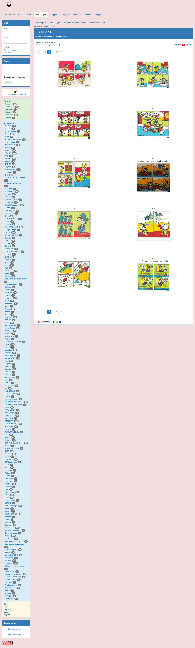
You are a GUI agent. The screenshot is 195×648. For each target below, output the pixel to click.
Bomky (10, 197)
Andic (10, 148)
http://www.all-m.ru (16, 634)
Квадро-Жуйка (13, 550)
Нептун (10, 560)
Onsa (9, 407)
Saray (9, 446)
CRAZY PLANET (14, 227)
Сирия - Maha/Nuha (15, 577)
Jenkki (10, 309)
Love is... (11, 350)
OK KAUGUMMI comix (16, 402)
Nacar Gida (11, 385)
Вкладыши (12, 107)
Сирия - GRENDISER (15, 574)
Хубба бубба (12, 588)
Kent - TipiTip (12, 325)
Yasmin (10, 517)
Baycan (10, 167)
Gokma (10, 287)
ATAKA (10, 161)
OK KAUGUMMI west (15, 405)
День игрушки (13, 533)
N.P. (9, 380)
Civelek (10, 224)
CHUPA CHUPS (13, 219)
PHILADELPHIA (13, 424)
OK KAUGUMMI (13, 399)
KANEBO (11, 317)
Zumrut (10, 522)
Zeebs (9, 520)
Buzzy (10, 208)
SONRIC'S (11, 459)
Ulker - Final (12, 500)
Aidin (9, 134)
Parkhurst (11, 418)
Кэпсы (10, 552)
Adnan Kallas (12, 131)
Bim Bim (10, 189)
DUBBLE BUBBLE (14, 251)
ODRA (9, 396)
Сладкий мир (13, 580)
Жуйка (10, 536)
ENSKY (10, 260)
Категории (41, 23)
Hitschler (11, 298)
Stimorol (10, 470)
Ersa (9, 265)
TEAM (9, 476)
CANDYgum (12, 211)
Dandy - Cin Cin (13, 235)
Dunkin (10, 254)
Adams (10, 128)
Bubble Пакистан (14, 205)
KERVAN (10, 331)
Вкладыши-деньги (15, 530)
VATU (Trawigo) (13, 506)
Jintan (9, 312)
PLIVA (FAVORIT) (14, 432)
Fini (9, 268)
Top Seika (11, 478)
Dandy (10, 232)
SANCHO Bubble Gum (16, 443)
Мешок (7, 612)
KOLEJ (10, 334)
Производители (97, 23)
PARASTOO (12, 413)
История (11, 104)
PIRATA (10, 429)
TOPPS (10, 484)
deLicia (10, 238)
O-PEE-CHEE (12, 394)
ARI (9, 156)
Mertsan (10, 369)
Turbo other (12, 492)
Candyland (11, 213)
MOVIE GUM (12, 377)
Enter (9, 263)
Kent (9, 323)
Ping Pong (11, 426)
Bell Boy (10, 172)
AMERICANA (12, 145)
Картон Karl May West (16, 541)
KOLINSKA (11, 336)
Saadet (10, 437)
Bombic (10, 194)
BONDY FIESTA (13, 200)
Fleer (9, 273)
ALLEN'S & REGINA (15, 139)
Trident (10, 487)
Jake (9, 306)
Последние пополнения (75, 23)
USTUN (10, 503)
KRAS (9, 339)
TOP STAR (11, 481)
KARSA (10, 320)
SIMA (9, 451)
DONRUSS (11, 249)
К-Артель (11, 539)
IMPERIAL (11, 303)
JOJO (9, 314)
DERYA (10, 241)
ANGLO (10, 150)
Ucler (9, 495)
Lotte (9, 347)
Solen (9, 457)
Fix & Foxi (11, 271)
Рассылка (11, 115)
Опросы (7, 609)
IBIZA (9, 301)
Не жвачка (11, 599)
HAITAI (10, 295)
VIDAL (10, 511)
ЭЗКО (9, 590)
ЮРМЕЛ (10, 596)
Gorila (9, 290)
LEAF (10, 345)
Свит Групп (12, 571)
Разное (10, 118)
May (9, 361)
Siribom (10, 454)
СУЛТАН (10, 582)
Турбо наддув (13, 585)
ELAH (9, 257)
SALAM (10, 440)
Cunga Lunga (12, 230)
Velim (9, 508)
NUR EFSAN (12, 391)
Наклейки (11, 109)
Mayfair (10, 364)
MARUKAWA (12, 358)
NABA (9, 383)
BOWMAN (11, 202)
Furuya (10, 276)
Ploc (9, 435)
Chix (9, 216)
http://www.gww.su (15, 629)
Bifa (9, 175)
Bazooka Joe (13, 170)
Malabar (10, 353)
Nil (8, 388)
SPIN (9, 465)
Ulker (9, 498)
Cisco (9, 221)
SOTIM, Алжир (13, 462)
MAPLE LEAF (12, 355)
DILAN (10, 243)
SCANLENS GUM (14, 448)
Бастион (11, 525)
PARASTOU (12, 416)
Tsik (9, 489)
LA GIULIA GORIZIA (15, 342)
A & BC (10, 126)
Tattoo (10, 473)
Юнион (10, 593)
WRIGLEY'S (12, 514)
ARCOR (11, 153)
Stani (9, 468)
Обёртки (10, 112)
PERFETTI (12, 421)
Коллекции (9, 123)
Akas (9, 137)
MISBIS (10, 372)
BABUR (10, 164)
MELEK (10, 366)
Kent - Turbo (12, 328)
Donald (10, 246)
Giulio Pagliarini (14, 284)
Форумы (8, 604)
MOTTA (10, 375)
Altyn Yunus (12, 142)
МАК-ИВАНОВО (13, 555)
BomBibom (12, 191)
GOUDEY (11, 293)
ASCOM (10, 159)
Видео (7, 607)
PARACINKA (12, 410)
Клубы (7, 615)
